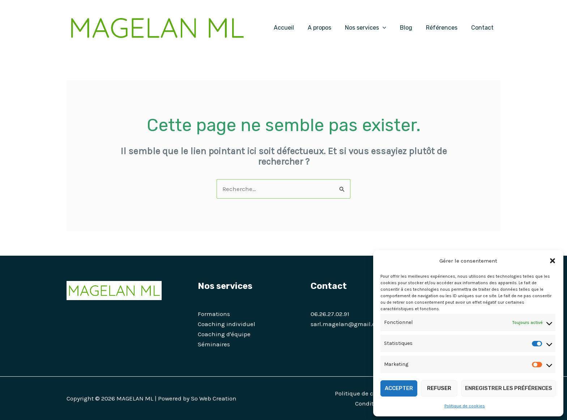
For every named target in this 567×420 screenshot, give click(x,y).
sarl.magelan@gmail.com (347, 324)
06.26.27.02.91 (330, 313)
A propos (329, 27)
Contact (483, 27)
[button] (552, 260)
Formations (214, 313)
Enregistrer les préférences (508, 388)
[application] (390, 27)
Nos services (373, 27)
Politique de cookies (464, 405)
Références (445, 27)
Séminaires (214, 344)
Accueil (296, 27)
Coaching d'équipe (224, 334)
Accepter (399, 388)
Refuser (439, 388)
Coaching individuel (226, 324)
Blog (411, 27)
